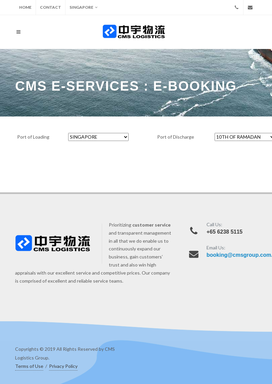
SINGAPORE (84, 7)
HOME (25, 7)
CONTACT (50, 7)
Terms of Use (29, 366)
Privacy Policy (63, 366)
